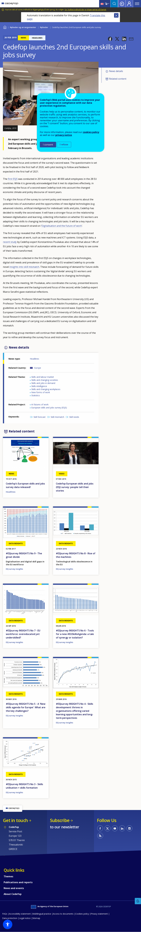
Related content (117, 78)
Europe (37, 367)
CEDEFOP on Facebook (100, 828)
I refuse (64, 144)
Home (5, 27)
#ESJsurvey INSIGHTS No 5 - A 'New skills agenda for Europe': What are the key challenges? (25, 707)
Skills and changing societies (44, 380)
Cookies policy (82, 913)
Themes (8, 876)
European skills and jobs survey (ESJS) (49, 407)
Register (129, 3)
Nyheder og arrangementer (23, 27)
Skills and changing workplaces (45, 389)
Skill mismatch (57, 417)
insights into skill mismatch (24, 266)
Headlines (34, 358)
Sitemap (36, 918)
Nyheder (44, 27)
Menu (137, 3)
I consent (48, 144)
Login (121, 3)
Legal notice (25, 918)
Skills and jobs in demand (43, 383)
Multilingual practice (42, 913)
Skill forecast (40, 417)
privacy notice (63, 135)
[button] (110, 39)
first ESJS (13, 179)
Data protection (9, 918)
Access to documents (63, 913)
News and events (14, 888)
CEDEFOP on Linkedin (122, 828)
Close (116, 15)
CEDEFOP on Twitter (107, 828)
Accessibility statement (20, 913)
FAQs (4, 913)
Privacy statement (99, 913)
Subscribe (59, 820)
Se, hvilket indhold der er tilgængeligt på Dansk (85, 9)
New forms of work (40, 392)
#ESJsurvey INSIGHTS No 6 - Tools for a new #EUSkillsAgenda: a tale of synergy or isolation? (75, 634)
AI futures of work (39, 404)
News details (116, 71)
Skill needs (74, 417)
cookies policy (91, 132)
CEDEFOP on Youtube (115, 828)
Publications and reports (18, 882)
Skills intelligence (39, 386)
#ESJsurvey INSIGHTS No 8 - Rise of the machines (75, 555)
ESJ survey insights (14, 569)
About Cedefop (13, 894)
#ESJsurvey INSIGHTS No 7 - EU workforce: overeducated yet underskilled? (23, 634)
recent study (10, 242)
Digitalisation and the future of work (61, 225)
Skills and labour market (42, 377)
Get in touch (15, 820)
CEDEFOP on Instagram (129, 828)
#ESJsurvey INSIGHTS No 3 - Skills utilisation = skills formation (24, 786)
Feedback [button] (138, 901)
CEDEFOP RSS (100, 836)
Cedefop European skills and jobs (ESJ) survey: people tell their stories (74, 487)
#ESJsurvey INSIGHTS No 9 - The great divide (24, 555)
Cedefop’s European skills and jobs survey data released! (25, 485)
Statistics (35, 395)
